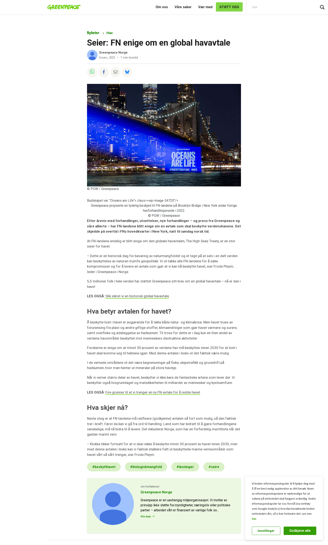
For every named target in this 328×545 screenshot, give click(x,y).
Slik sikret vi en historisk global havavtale (137, 296)
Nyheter (93, 32)
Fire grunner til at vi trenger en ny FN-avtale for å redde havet (152, 392)
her (254, 519)
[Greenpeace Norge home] (63, 7)
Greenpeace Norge (113, 52)
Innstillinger (266, 530)
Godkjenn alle (300, 531)
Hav (109, 33)
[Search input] (278, 7)
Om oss (162, 7)
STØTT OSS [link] (229, 7)
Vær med (205, 7)
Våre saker (183, 7)
